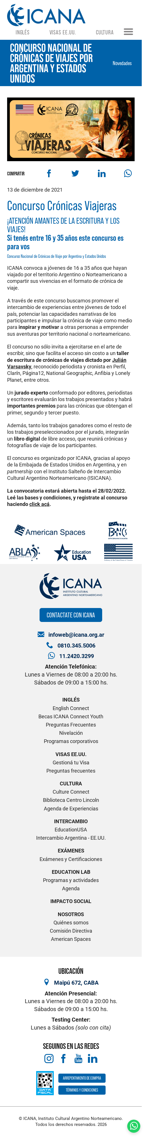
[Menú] (128, 32)
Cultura (105, 32)
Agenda (71, 888)
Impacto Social (70, 901)
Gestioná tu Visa (71, 762)
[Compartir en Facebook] (49, 173)
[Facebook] (64, 1059)
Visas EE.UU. (63, 32)
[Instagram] (49, 1059)
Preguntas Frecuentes (71, 725)
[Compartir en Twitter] (75, 173)
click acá (39, 504)
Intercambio (71, 821)
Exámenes (71, 851)
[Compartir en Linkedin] (101, 173)
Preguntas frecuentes (70, 771)
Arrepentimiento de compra (82, 1078)
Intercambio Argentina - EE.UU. (71, 838)
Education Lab (71, 872)
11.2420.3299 (76, 656)
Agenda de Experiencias (71, 809)
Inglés (23, 32)
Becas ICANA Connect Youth (70, 716)
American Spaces (71, 939)
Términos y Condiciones (82, 1090)
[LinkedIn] (93, 1059)
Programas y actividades (71, 880)
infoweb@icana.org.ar (76, 635)
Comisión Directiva (71, 931)
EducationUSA (71, 830)
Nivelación (71, 733)
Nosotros (71, 914)
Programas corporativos (71, 741)
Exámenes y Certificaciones (71, 859)
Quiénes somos (71, 923)
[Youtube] (78, 1059)
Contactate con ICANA (71, 615)
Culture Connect (71, 792)
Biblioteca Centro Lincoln (71, 800)
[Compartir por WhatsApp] (128, 173)
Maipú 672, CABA (76, 983)
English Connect (71, 708)
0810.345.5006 (76, 645)
